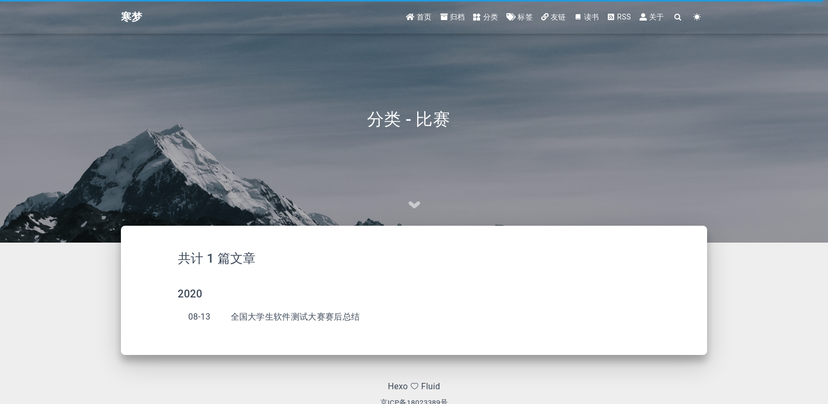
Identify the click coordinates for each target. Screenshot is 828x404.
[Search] (678, 17)
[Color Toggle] (697, 17)
